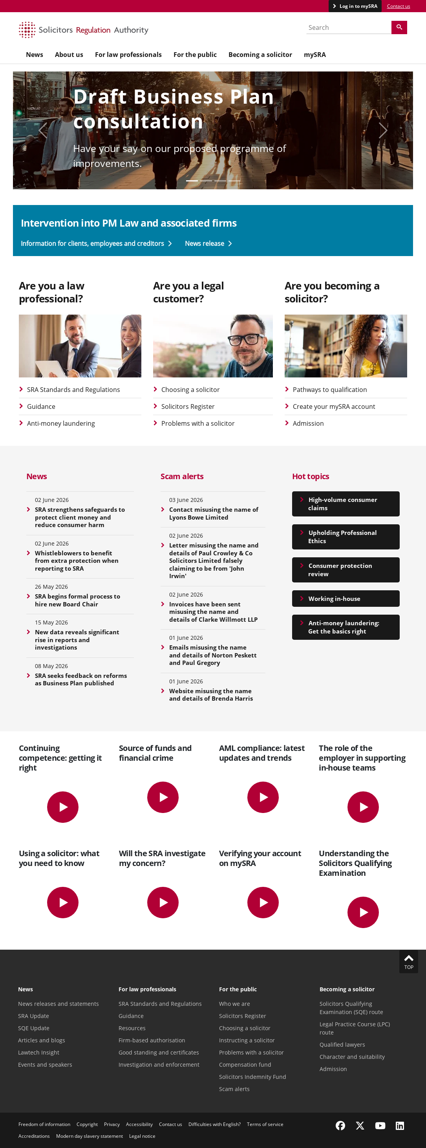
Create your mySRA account (334, 406)
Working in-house (334, 598)
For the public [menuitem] (195, 54)
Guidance (41, 406)
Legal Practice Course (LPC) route (355, 1028)
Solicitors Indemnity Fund (252, 1076)
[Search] (399, 27)
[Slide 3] (234, 180)
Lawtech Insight (38, 1052)
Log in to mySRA (357, 6)
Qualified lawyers (342, 1044)
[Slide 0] (192, 180)
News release (208, 243)
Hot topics (310, 476)
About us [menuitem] (69, 54)
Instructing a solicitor (247, 1040)
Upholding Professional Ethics (342, 537)
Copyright (87, 1124)
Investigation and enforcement (159, 1064)
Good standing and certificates (159, 1052)
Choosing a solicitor (190, 389)
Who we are (234, 1003)
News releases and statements (58, 1003)
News (36, 476)
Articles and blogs (41, 1040)
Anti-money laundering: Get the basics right (343, 627)
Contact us (398, 6)
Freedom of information (44, 1124)
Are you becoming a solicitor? (332, 292)
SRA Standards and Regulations (73, 389)
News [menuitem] (34, 54)
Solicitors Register (188, 406)
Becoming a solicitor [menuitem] (260, 54)
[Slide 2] (220, 180)
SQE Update (33, 1028)
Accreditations (34, 1136)
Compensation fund (245, 1064)
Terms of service (265, 1124)
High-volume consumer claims (342, 504)
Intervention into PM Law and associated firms (128, 222)
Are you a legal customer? (188, 292)
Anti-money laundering (61, 423)
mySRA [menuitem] (315, 54)
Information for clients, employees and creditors (97, 243)
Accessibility (139, 1124)
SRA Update (33, 1016)
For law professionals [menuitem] (128, 54)
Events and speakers (45, 1064)
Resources (132, 1028)
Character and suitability (352, 1056)
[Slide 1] (206, 180)
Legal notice (142, 1136)
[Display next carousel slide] (383, 130)
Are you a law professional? (51, 292)
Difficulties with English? (214, 1124)
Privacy (112, 1124)
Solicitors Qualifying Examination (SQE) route (351, 1008)
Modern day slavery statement (89, 1136)
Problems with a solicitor (198, 423)
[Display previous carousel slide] (43, 130)
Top (409, 961)
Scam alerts (182, 476)
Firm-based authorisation (152, 1040)
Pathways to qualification (330, 389)
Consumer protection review (340, 570)
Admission (308, 423)
